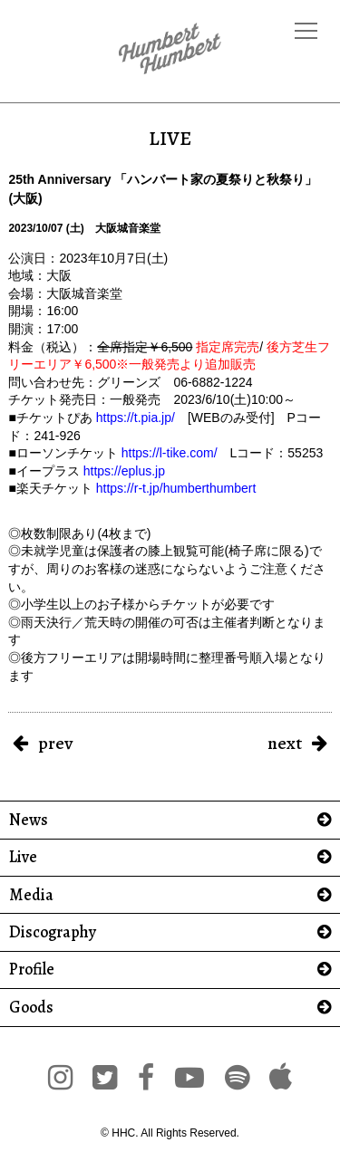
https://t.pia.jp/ (135, 417)
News (28, 820)
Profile (31, 969)
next (284, 743)
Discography (52, 932)
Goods (31, 1007)
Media (31, 895)
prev (55, 743)
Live (23, 857)
